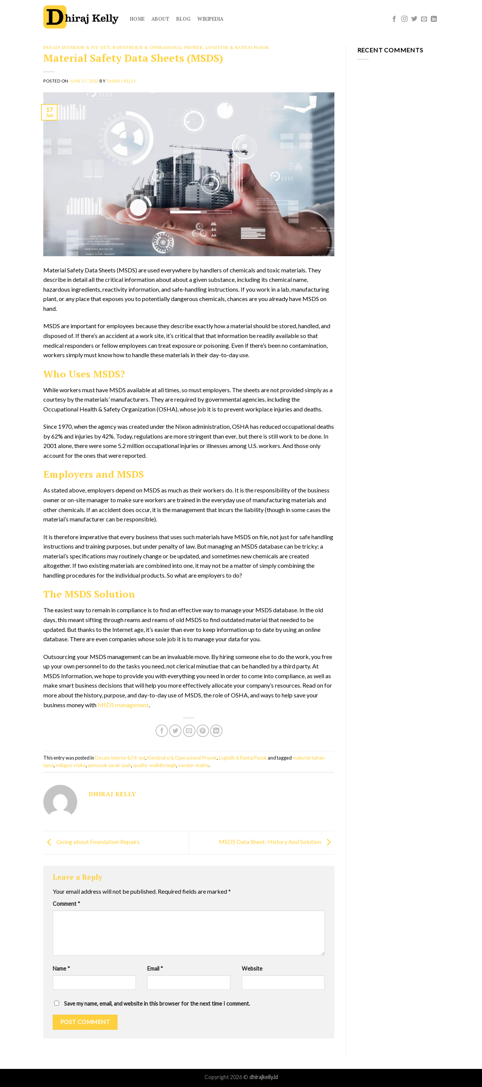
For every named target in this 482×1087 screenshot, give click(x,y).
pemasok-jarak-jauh (109, 765)
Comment (66, 903)
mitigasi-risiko (71, 765)
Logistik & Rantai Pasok (237, 47)
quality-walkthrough (154, 765)
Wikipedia (210, 19)
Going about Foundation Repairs (91, 841)
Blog (183, 19)
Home (137, 19)
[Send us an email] (424, 19)
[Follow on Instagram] (404, 19)
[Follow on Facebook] (394, 19)
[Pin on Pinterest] (203, 731)
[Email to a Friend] (189, 731)
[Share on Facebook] (162, 731)
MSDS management (123, 704)
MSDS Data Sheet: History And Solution (276, 841)
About (160, 19)
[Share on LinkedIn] (216, 731)
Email (155, 968)
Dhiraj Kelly (121, 80)
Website (252, 968)
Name (61, 968)
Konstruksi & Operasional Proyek (158, 47)
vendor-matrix (193, 765)
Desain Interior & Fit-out (76, 47)
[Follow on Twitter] (414, 19)
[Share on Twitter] (175, 731)
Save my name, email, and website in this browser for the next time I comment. (157, 1003)
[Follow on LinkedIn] (434, 19)
